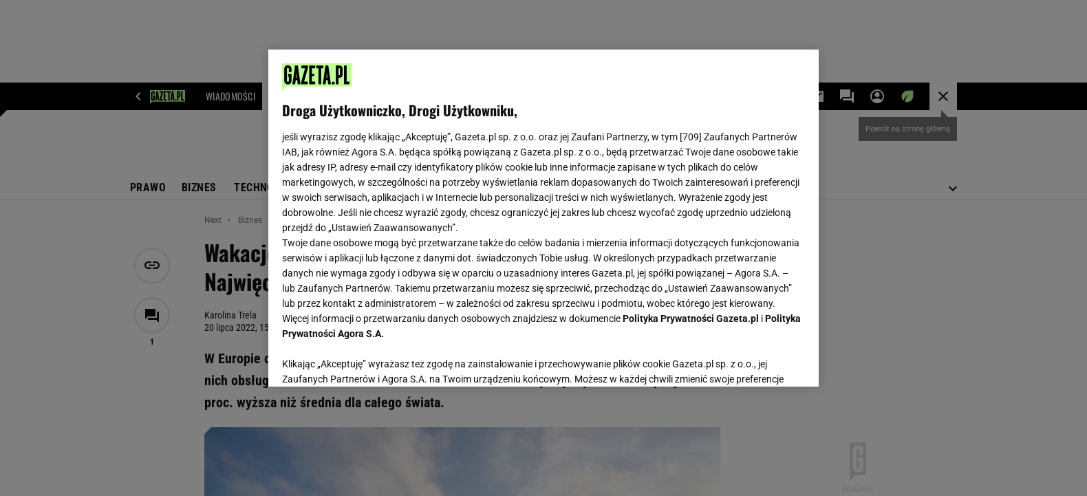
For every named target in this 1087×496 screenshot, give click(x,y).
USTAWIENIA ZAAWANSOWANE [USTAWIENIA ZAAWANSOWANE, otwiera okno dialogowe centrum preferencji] (372, 359)
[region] (543, 218)
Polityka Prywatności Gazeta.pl (691, 318)
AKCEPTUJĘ (758, 359)
